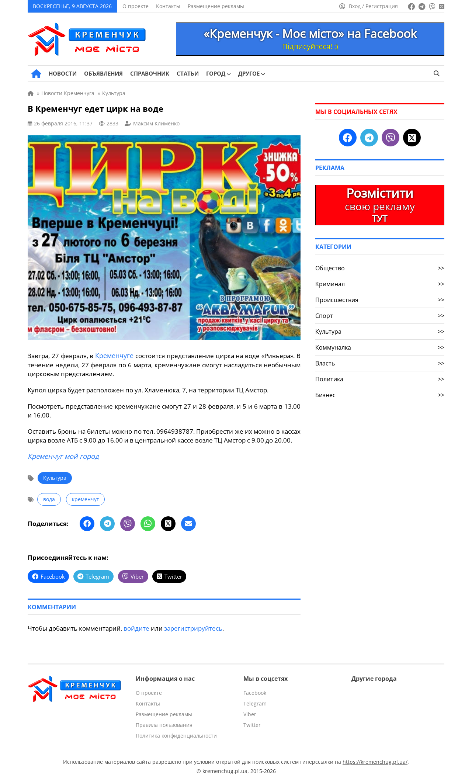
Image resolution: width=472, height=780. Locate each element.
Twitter (252, 723)
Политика (379, 379)
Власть (379, 363)
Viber (249, 712)
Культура (54, 477)
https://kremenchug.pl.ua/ (375, 759)
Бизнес (379, 395)
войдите (136, 626)
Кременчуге (114, 355)
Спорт (379, 315)
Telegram (255, 701)
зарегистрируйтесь (193, 626)
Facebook (254, 690)
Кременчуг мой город (63, 455)
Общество (379, 268)
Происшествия (379, 299)
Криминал (379, 284)
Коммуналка (379, 347)
